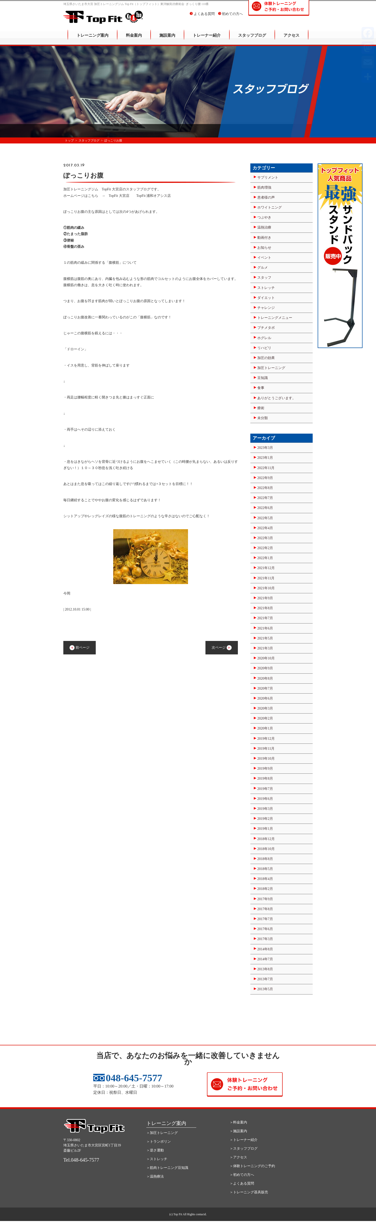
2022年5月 (265, 518)
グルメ (262, 267)
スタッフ (264, 277)
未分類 (262, 418)
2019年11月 (266, 748)
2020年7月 (265, 688)
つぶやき (264, 217)
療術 (260, 408)
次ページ (222, 647)
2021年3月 (265, 648)
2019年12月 (266, 738)
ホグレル (264, 338)
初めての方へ (230, 17)
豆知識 (262, 378)
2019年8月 (265, 778)
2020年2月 (265, 718)
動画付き (264, 238)
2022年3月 (265, 538)
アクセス (291, 39)
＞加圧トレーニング (162, 1133)
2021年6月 (265, 628)
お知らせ (264, 247)
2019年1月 (265, 829)
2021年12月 (266, 568)
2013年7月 (265, 979)
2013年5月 (265, 989)
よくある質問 (202, 17)
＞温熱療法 (155, 1176)
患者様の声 (266, 197)
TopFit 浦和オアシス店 (153, 196)
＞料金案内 (238, 1122)
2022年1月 (265, 558)
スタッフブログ (252, 39)
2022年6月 (265, 508)
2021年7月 (265, 618)
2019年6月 (265, 799)
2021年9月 (265, 598)
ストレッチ (266, 288)
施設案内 (167, 39)
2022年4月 (265, 528)
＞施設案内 (238, 1131)
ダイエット (266, 298)
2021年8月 (265, 608)
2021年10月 (266, 588)
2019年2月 (265, 819)
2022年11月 (266, 468)
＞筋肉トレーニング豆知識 (167, 1168)
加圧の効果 (266, 358)
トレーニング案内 (92, 39)
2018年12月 (266, 839)
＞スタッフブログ (244, 1148)
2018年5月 (265, 869)
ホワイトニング (269, 207)
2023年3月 (265, 448)
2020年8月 (265, 678)
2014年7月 (265, 959)
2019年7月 (265, 789)
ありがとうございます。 (276, 398)
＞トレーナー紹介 (244, 1140)
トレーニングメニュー (274, 318)
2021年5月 (265, 638)
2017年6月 (265, 929)
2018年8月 (265, 859)
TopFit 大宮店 (121, 196)
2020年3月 (265, 708)
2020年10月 (266, 658)
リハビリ (264, 348)
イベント (264, 257)
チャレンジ (266, 308)
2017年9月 (265, 899)
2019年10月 (266, 758)
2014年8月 (265, 949)
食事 (260, 388)
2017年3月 (265, 939)
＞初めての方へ (242, 1175)
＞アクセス (238, 1157)
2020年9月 (265, 668)
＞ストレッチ (156, 1159)
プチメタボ (266, 328)
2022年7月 (265, 498)
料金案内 (134, 39)
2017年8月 (265, 909)
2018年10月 (266, 849)
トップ (69, 140)
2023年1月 (265, 458)
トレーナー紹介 (207, 39)
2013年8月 (265, 969)
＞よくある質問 (242, 1183)
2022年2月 (265, 548)
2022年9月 (265, 478)
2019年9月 (265, 768)
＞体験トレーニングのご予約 (252, 1166)
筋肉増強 (264, 187)
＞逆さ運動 (155, 1150)
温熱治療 (264, 227)
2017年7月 (265, 919)
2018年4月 (265, 879)
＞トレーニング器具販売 (249, 1192)
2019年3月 (265, 809)
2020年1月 (265, 728)
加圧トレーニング (271, 368)
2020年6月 (265, 698)
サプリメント (267, 177)
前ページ (80, 647)
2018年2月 (265, 889)
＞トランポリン (158, 1141)
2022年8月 (265, 488)
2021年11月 (266, 578)
